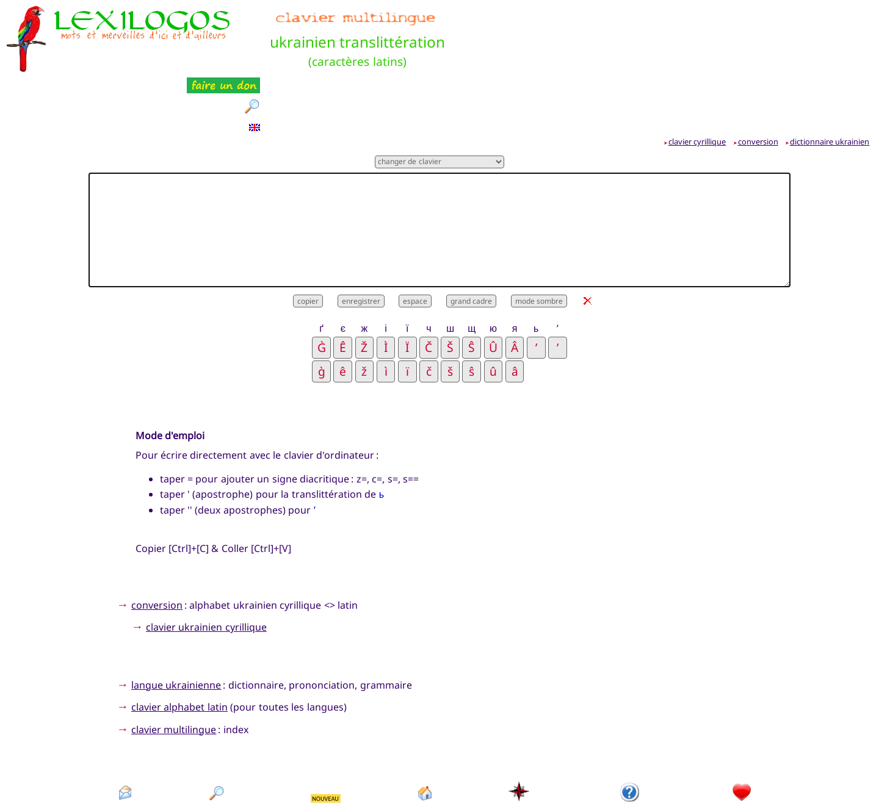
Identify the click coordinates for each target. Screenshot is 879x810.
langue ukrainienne (176, 624)
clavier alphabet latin (179, 646)
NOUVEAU (325, 738)
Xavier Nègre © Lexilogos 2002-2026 (440, 779)
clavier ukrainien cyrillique (206, 566)
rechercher (217, 754)
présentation (630, 754)
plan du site (520, 754)
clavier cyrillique (697, 81)
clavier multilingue (173, 668)
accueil (425, 754)
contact (124, 754)
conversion (758, 81)
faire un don (742, 754)
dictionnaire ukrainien (830, 81)
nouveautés (326, 754)
